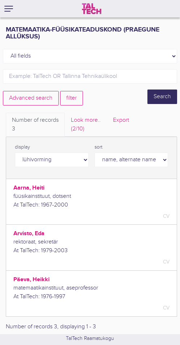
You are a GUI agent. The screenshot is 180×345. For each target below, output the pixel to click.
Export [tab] (121, 120)
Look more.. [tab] (86, 125)
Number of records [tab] (35, 125)
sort (98, 147)
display (22, 147)
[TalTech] (91, 8)
